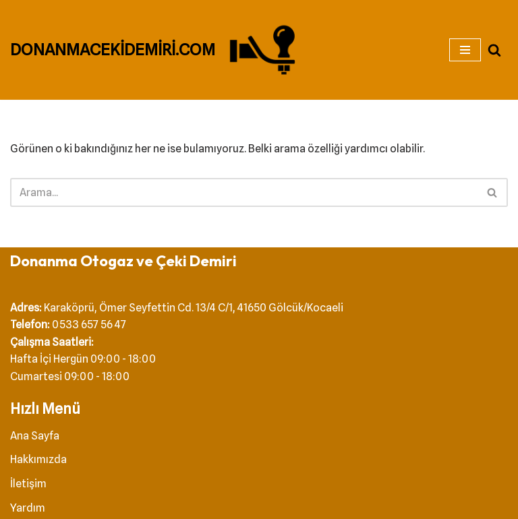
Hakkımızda (38, 459)
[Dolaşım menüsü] (465, 49)
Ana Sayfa (34, 435)
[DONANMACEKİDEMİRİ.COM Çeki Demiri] (156, 49)
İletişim (28, 483)
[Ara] (494, 50)
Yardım (27, 507)
